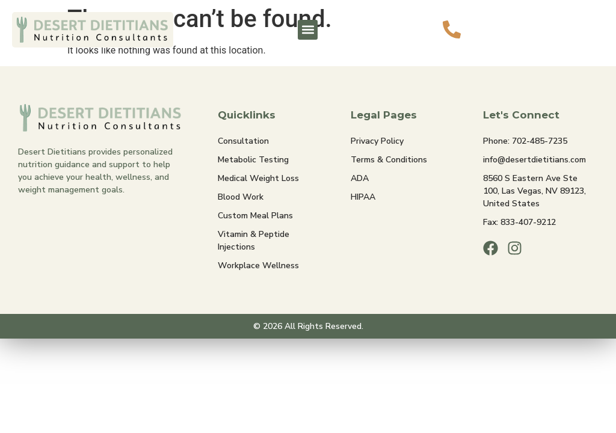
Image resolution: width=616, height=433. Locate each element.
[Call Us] (452, 29)
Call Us (497, 21)
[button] (308, 30)
